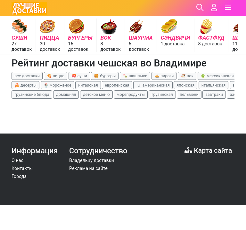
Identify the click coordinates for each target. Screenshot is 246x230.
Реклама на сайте (88, 168)
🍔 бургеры (105, 75)
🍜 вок (187, 75)
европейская (117, 85)
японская (185, 85)
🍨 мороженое (57, 85)
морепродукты (131, 94)
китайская (88, 85)
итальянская (213, 85)
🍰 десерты (25, 85)
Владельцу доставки (91, 160)
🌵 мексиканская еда (221, 75)
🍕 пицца (55, 75)
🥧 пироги (164, 75)
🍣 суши (79, 75)
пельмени (189, 94)
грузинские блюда (31, 94)
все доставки (27, 75)
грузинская (162, 94)
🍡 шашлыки (135, 75)
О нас (17, 160)
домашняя (66, 94)
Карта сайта (208, 150)
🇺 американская (152, 85)
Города (19, 176)
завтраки (214, 94)
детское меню (96, 94)
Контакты (22, 168)
